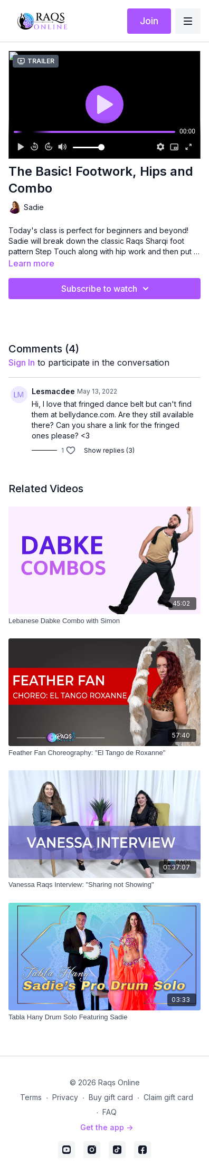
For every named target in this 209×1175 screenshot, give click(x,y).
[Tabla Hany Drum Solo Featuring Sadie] (104, 1017)
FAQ (109, 1111)
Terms (31, 1097)
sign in (21, 362)
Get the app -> (106, 1127)
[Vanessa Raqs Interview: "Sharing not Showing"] (104, 885)
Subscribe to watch (106, 288)
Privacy (65, 1097)
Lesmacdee (53, 391)
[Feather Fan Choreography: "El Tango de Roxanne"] (104, 753)
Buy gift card (111, 1097)
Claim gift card (168, 1097)
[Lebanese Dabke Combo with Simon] (104, 621)
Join (149, 20)
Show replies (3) (109, 450)
